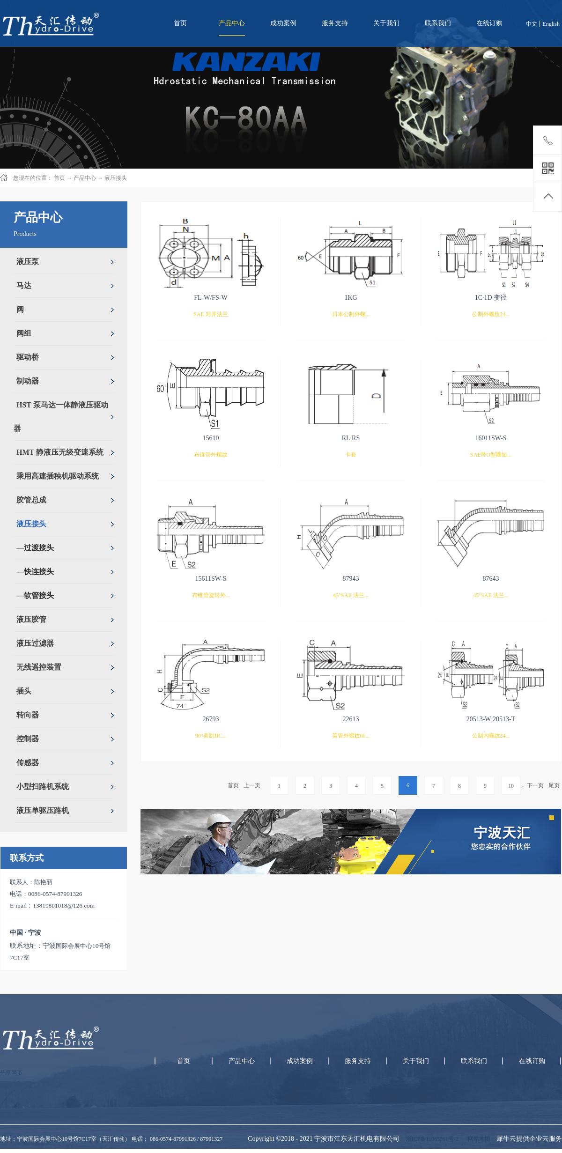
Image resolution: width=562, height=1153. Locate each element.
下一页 (535, 785)
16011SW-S (490, 438)
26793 (211, 719)
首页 (180, 23)
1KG (350, 297)
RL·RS (351, 438)
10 (511, 786)
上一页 (252, 785)
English (551, 24)
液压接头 (115, 178)
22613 (351, 719)
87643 (491, 578)
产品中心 (85, 178)
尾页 (554, 785)
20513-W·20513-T (491, 719)
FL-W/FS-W (211, 297)
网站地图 (477, 1139)
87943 (351, 578)
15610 (211, 438)
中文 (531, 24)
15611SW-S (210, 578)
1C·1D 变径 (491, 297)
